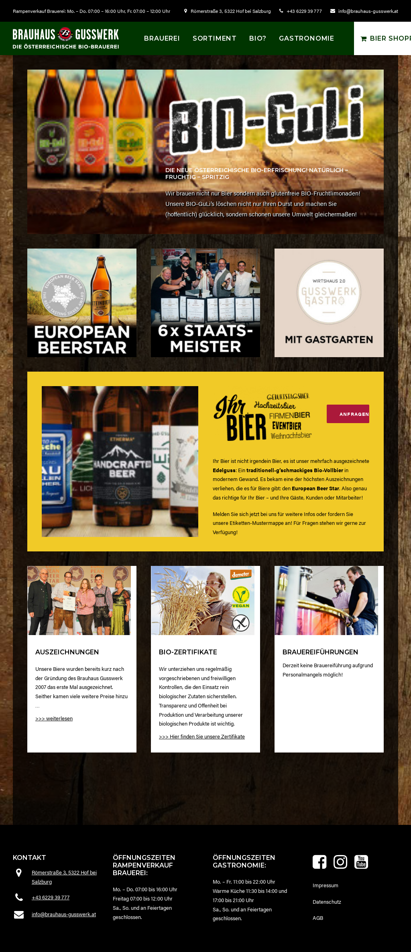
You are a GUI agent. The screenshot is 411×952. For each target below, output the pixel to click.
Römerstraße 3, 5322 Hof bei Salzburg (231, 10)
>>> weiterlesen (54, 735)
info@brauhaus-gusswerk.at (368, 10)
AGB (318, 917)
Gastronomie (306, 38)
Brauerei (162, 38)
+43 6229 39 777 (304, 10)
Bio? (258, 38)
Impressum (325, 885)
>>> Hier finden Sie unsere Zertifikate (202, 765)
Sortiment (215, 38)
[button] (79, 617)
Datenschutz (327, 901)
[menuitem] (229, 11)
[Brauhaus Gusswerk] (66, 38)
